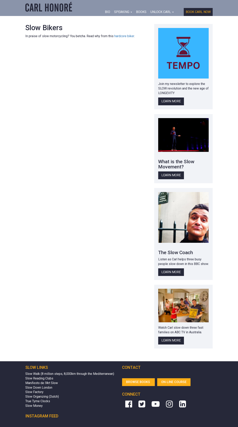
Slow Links (36, 367)
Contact (131, 367)
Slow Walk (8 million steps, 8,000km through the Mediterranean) (69, 374)
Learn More (171, 101)
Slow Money (34, 406)
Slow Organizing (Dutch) (42, 396)
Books (141, 12)
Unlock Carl (162, 12)
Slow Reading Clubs (39, 378)
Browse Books (138, 382)
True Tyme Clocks (37, 401)
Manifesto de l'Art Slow (41, 383)
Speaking (123, 12)
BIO (107, 12)
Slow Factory (34, 392)
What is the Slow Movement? (176, 164)
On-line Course (174, 382)
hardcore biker (124, 36)
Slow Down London (38, 387)
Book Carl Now (198, 12)
